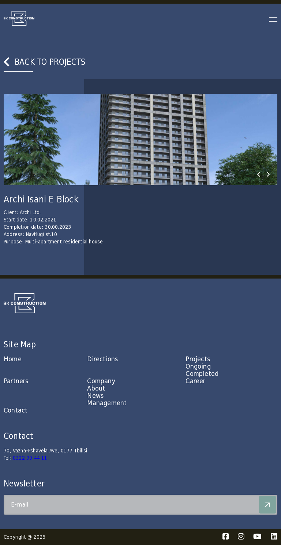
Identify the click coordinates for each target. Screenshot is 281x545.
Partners (16, 381)
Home (13, 359)
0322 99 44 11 (30, 458)
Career (195, 381)
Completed (202, 373)
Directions (102, 359)
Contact (15, 410)
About (96, 388)
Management (107, 403)
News (95, 395)
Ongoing (198, 366)
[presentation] (258, 174)
